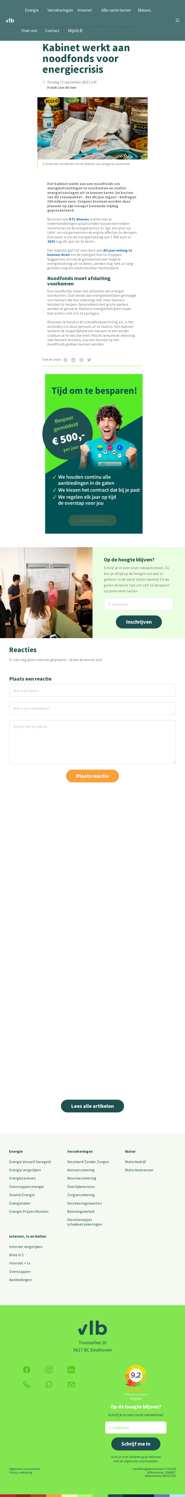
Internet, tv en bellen (27, 1236)
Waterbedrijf (135, 1161)
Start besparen (92, 520)
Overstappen (20, 1271)
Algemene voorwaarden (24, 1469)
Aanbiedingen (20, 1279)
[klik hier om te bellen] (26, 1384)
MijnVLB (75, 30)
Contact (52, 30)
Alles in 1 (16, 1254)
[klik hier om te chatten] (49, 1384)
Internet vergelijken (25, 1246)
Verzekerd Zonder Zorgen (88, 1161)
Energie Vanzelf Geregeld (30, 1161)
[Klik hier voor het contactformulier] (71, 1384)
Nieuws (144, 10)
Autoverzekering (81, 1169)
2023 (51, 241)
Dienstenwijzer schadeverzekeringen (84, 1221)
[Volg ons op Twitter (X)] (71, 1369)
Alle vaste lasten (116, 10)
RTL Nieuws (79, 219)
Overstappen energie (26, 1186)
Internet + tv (19, 1263)
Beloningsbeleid (80, 1211)
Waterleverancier (139, 1169)
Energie (32, 10)
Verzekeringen (60, 10)
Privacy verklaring (20, 1472)
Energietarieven (22, 1178)
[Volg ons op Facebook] (26, 1369)
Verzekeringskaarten (84, 1203)
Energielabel (19, 1203)
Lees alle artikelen (92, 1106)
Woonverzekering (81, 1178)
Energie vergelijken (25, 1169)
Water (130, 1151)
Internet (84, 10)
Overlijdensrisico (81, 1186)
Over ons (29, 30)
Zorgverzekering (81, 1194)
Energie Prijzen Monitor (29, 1211)
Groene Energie (22, 1194)
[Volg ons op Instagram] (49, 1369)
